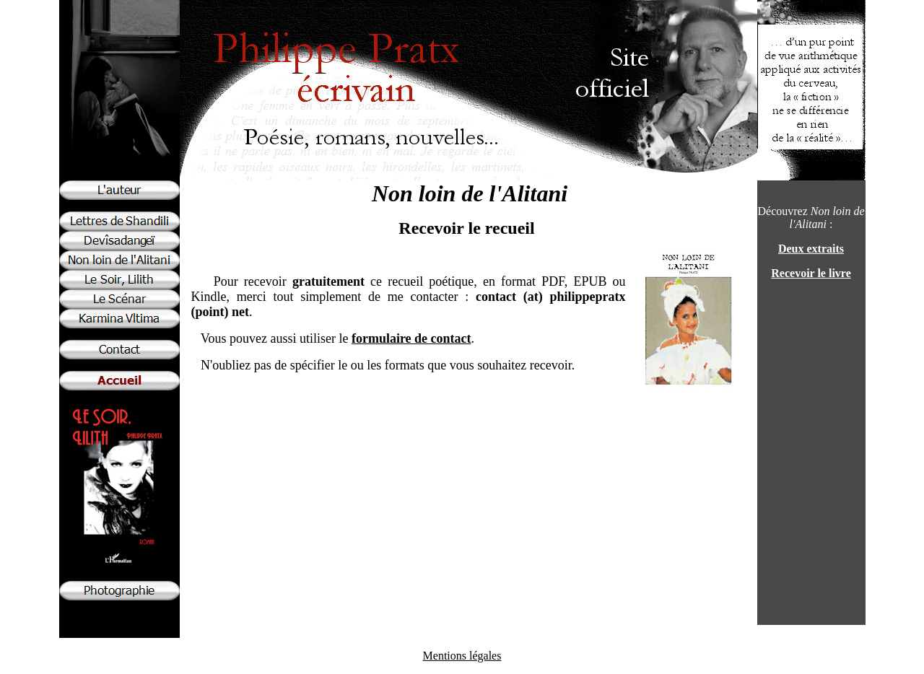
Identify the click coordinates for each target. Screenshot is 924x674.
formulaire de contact (411, 338)
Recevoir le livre (810, 273)
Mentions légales (462, 655)
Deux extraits (811, 248)
